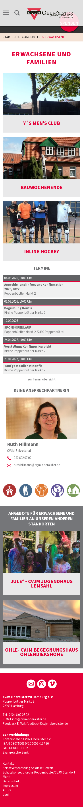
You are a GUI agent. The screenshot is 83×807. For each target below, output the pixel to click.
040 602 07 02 (22, 458)
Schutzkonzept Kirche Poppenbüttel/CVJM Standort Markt (39, 774)
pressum (12, 785)
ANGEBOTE (32, 37)
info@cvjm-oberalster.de (29, 719)
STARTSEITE (11, 37)
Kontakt (8, 763)
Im (4, 785)
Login (6, 794)
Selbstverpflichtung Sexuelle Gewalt (28, 768)
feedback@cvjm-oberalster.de (47, 723)
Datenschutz (12, 781)
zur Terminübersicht (42, 379)
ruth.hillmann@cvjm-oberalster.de (37, 465)
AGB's (7, 790)
